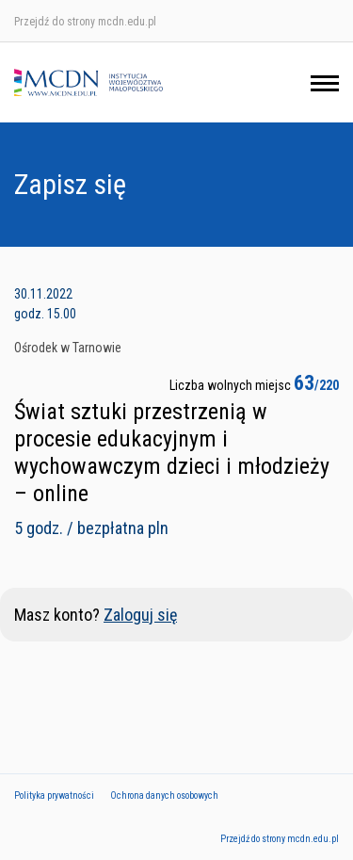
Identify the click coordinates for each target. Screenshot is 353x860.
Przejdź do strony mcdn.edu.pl (85, 21)
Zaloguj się (140, 615)
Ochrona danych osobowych (164, 795)
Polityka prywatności (54, 795)
